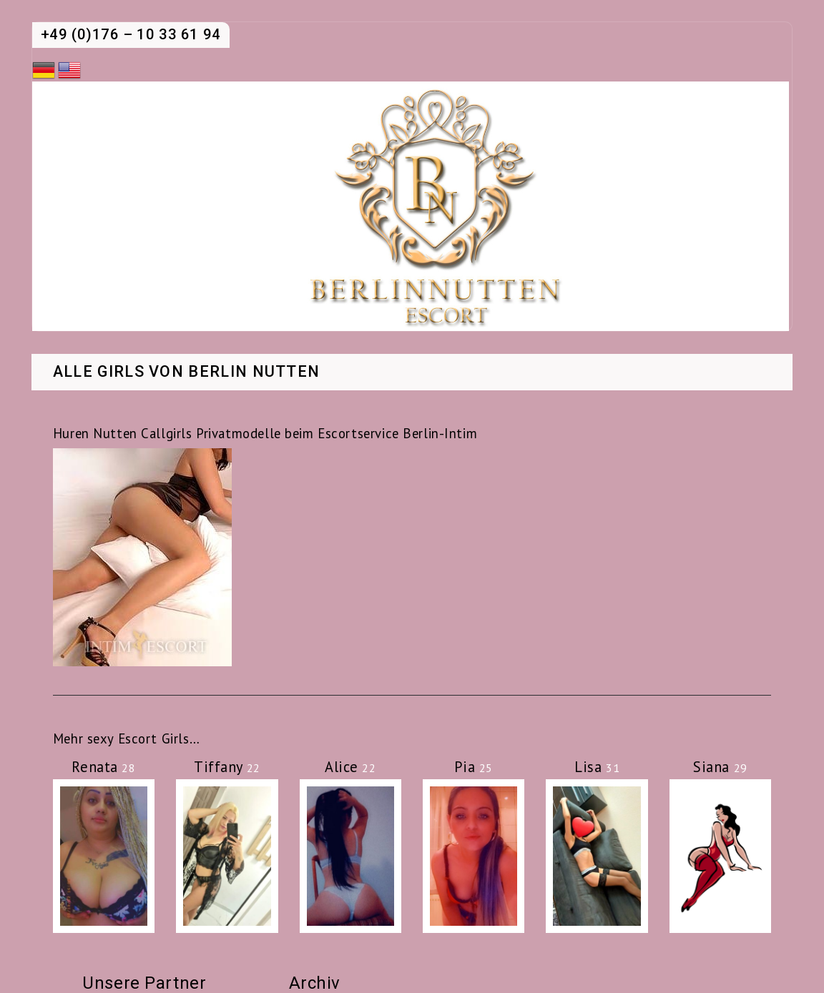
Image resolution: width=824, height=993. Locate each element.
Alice (350, 766)
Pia (473, 766)
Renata (103, 766)
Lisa (596, 766)
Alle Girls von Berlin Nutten (186, 372)
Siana (720, 766)
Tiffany (227, 766)
